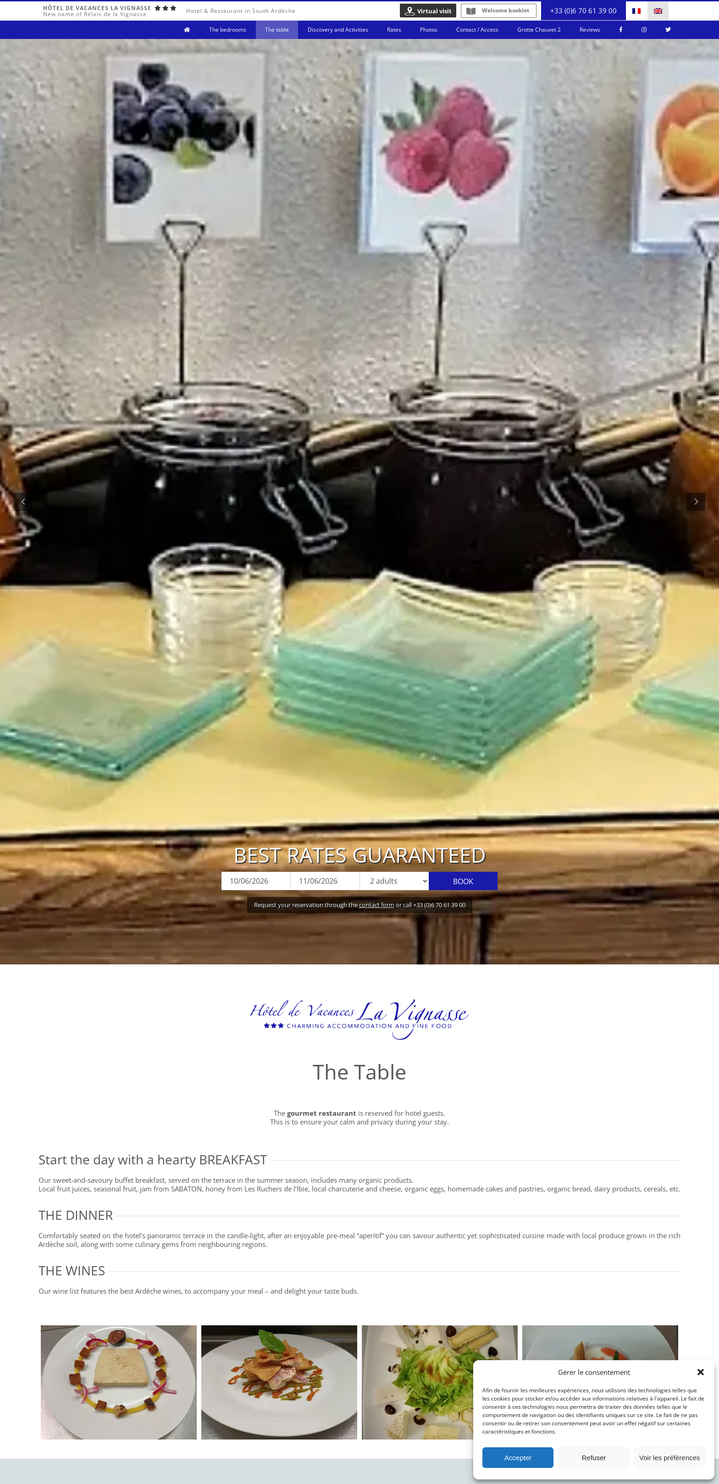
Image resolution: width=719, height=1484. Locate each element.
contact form (376, 905)
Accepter (517, 1458)
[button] (700, 1372)
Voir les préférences (669, 1458)
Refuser (594, 1458)
